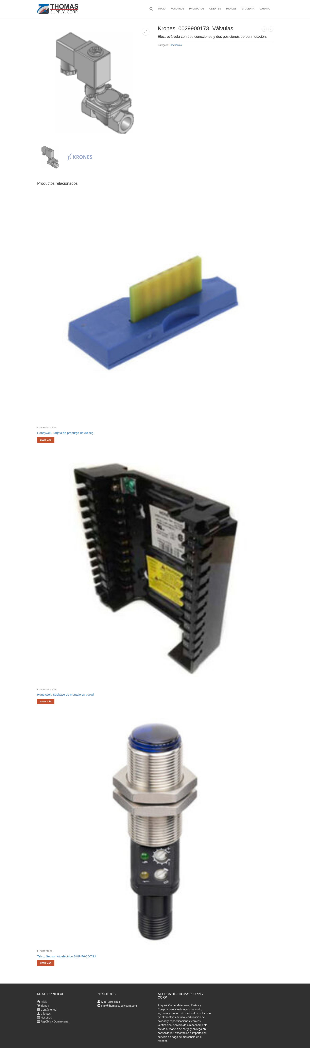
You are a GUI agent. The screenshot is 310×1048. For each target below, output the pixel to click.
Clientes (44, 1013)
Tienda (43, 1005)
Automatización (46, 428)
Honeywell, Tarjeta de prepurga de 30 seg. (65, 433)
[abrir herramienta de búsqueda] (151, 9)
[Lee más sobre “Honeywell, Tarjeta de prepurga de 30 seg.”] (45, 440)
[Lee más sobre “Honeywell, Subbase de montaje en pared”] (45, 701)
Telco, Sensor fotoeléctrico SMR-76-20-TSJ (66, 956)
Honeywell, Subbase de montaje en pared (65, 694)
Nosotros (44, 1017)
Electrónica (176, 45)
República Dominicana (52, 1021)
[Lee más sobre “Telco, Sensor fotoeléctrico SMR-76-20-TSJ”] (45, 963)
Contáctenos (46, 1009)
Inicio (42, 1001)
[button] (145, 31)
